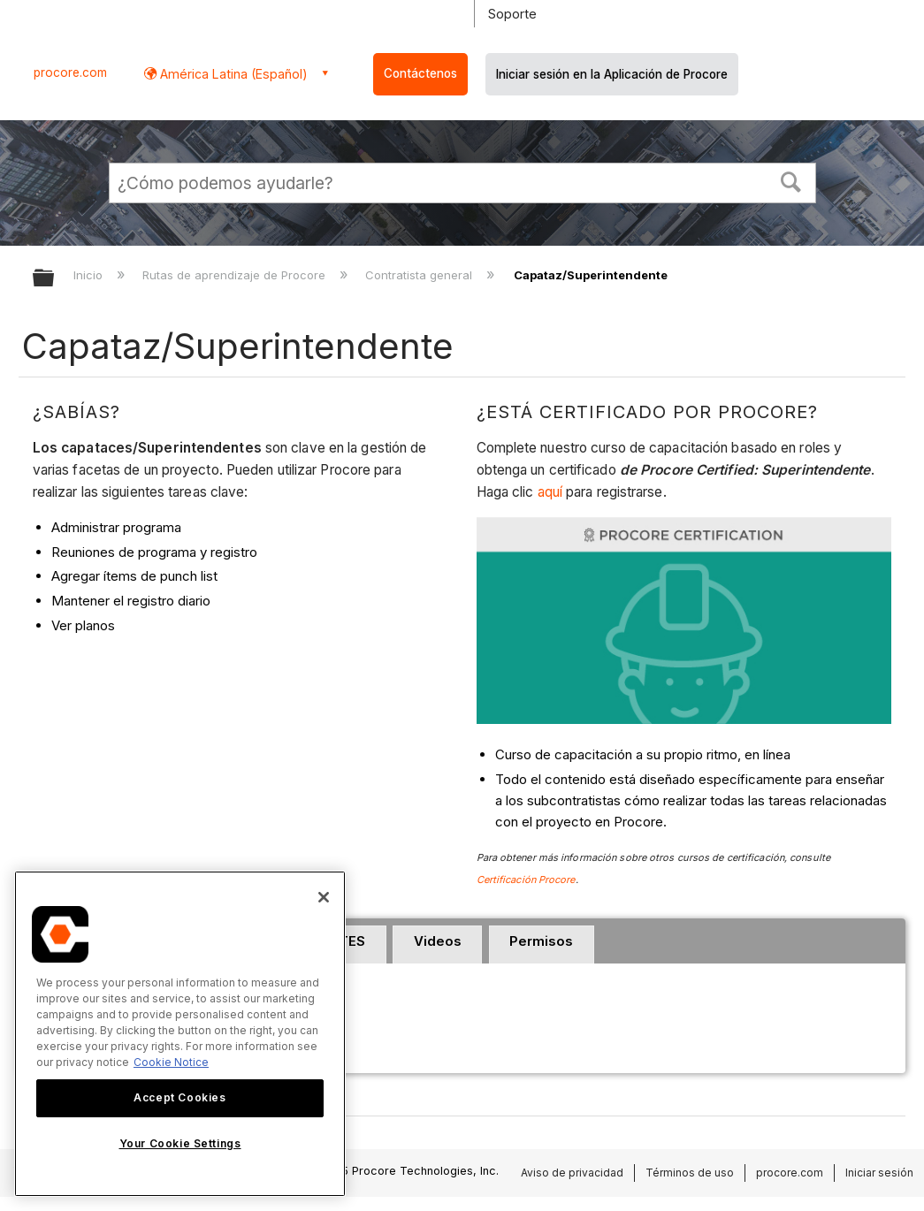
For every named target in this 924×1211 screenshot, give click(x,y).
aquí (552, 492)
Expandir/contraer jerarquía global (55, 279)
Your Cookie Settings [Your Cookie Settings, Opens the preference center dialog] (180, 1143)
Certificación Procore (526, 879)
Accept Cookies (179, 1097)
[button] (790, 180)
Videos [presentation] (438, 941)
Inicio (89, 275)
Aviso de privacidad (572, 1172)
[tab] (437, 944)
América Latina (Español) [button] (232, 73)
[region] (180, 1034)
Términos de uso (689, 1172)
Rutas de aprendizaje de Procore (235, 275)
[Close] (323, 897)
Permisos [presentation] (541, 941)
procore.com (70, 72)
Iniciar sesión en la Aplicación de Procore (612, 74)
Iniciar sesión (879, 1172)
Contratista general (420, 275)
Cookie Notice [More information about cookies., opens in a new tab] (171, 1062)
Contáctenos (420, 73)
